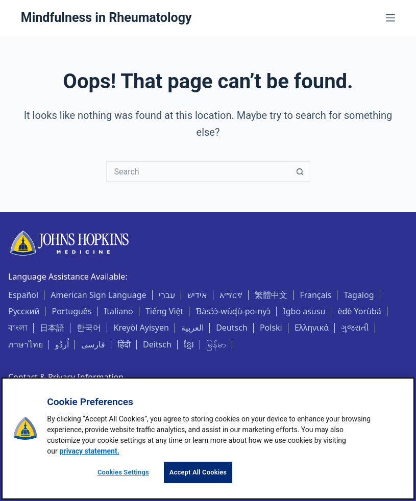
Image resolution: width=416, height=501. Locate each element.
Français (315, 294)
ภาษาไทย (25, 344)
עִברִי (167, 294)
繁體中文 (271, 294)
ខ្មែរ (189, 344)
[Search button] (300, 171)
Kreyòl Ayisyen (141, 327)
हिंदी (124, 344)
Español (23, 294)
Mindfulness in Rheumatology (106, 17)
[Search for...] (198, 171)
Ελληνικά (312, 327)
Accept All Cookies (198, 472)
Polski (271, 327)
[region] (208, 438)
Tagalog (359, 294)
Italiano (118, 311)
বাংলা (18, 327)
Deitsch (157, 344)
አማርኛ (230, 294)
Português (72, 311)
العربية (192, 327)
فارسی (93, 344)
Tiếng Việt (164, 311)
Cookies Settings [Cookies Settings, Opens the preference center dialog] (123, 472)
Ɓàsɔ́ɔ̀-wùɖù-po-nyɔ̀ (233, 311)
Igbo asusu (304, 311)
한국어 (89, 327)
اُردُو (62, 344)
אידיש (197, 294)
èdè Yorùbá (359, 311)
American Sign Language (98, 294)
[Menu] (390, 17)
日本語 (52, 327)
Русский (23, 311)
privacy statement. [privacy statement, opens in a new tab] (89, 451)
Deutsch (232, 327)
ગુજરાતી (355, 327)
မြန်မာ (216, 344)
